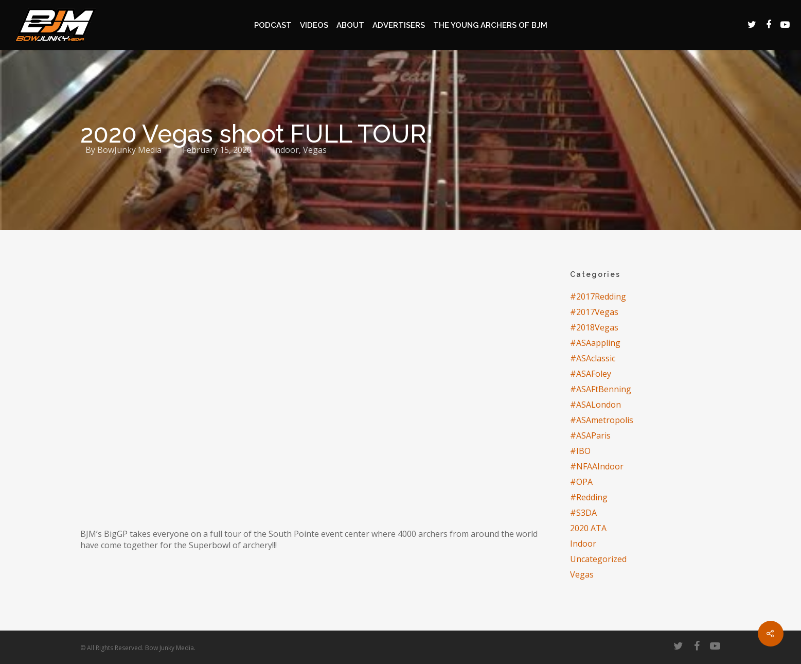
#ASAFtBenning (600, 389)
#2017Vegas (594, 312)
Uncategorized (598, 559)
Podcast (273, 25)
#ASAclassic (592, 358)
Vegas (315, 149)
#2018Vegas (594, 327)
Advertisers (398, 25)
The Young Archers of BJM (490, 25)
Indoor (286, 149)
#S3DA (583, 512)
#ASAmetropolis (601, 420)
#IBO (580, 451)
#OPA (581, 481)
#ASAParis (590, 435)
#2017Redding (598, 296)
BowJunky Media (129, 149)
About (350, 25)
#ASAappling (595, 342)
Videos (314, 25)
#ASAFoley (590, 373)
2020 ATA (588, 528)
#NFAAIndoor (597, 466)
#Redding (589, 497)
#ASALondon (595, 404)
